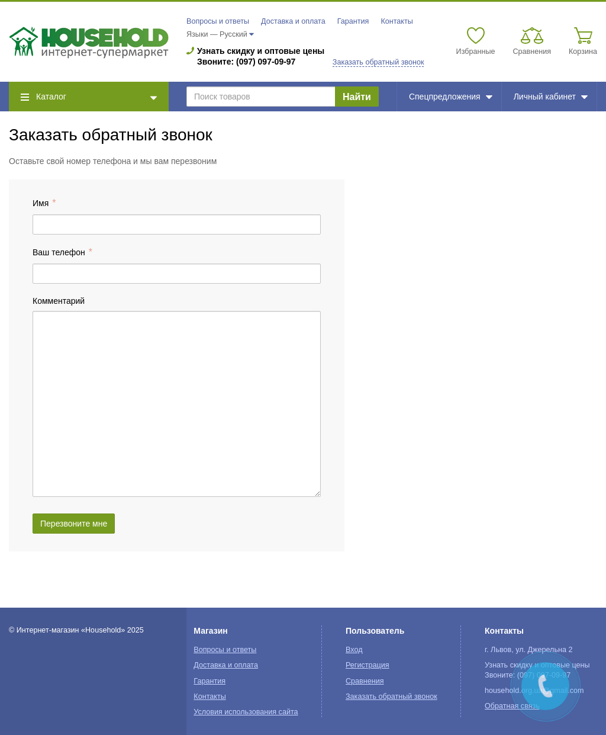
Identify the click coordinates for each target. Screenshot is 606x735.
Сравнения (365, 681)
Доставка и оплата (293, 21)
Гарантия (353, 21)
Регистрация (367, 665)
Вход (354, 650)
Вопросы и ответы (217, 21)
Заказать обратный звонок (378, 62)
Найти (357, 97)
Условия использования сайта (246, 712)
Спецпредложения (450, 96)
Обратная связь (512, 706)
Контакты (396, 21)
